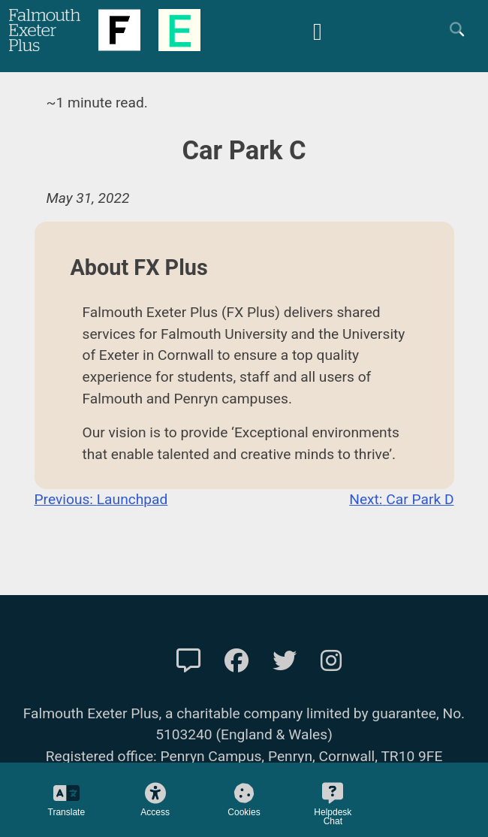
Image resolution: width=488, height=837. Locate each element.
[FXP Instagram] (331, 661)
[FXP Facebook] (236, 661)
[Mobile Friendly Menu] (317, 30)
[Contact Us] (188, 661)
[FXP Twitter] (285, 661)
